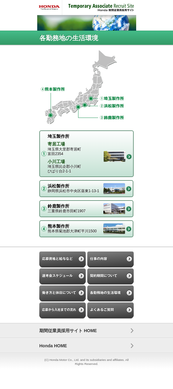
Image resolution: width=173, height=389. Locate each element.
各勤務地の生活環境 (110, 293)
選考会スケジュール (62, 276)
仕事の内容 (110, 260)
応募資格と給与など (62, 260)
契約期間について (110, 276)
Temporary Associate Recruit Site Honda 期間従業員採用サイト (99, 7)
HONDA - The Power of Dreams (49, 7)
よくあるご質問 (110, 310)
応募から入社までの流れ (62, 310)
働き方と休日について (62, 293)
